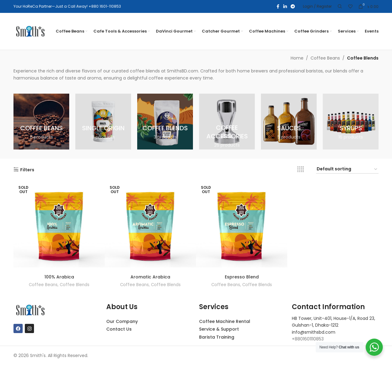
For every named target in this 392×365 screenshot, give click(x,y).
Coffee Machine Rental (224, 321)
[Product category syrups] (351, 121)
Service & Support (219, 329)
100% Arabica (59, 277)
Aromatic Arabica (150, 277)
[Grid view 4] (300, 169)
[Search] (340, 6)
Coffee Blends (74, 285)
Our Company (122, 321)
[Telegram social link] (293, 6)
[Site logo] (30, 31)
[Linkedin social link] (285, 6)
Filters (27, 169)
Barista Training (216, 337)
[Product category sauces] (289, 121)
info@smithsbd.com (313, 332)
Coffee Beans (325, 58)
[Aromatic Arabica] (150, 225)
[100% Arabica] (59, 225)
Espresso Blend (242, 277)
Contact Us (119, 329)
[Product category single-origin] (103, 121)
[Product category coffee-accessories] (227, 121)
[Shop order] (347, 169)
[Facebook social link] (277, 6)
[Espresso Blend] (241, 225)
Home (297, 58)
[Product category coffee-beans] (41, 121)
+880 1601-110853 (105, 6)
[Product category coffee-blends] (165, 121)
